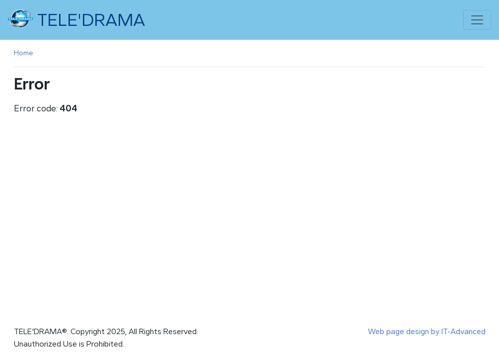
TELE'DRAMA (76, 18)
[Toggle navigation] (477, 20)
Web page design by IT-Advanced (427, 331)
